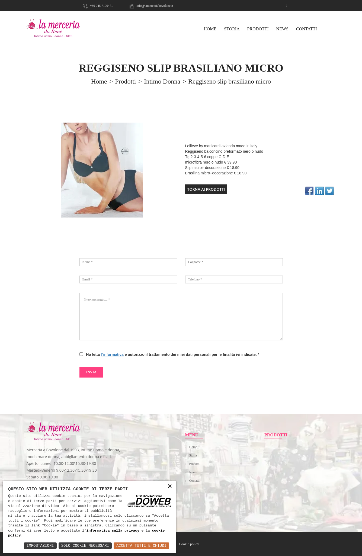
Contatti (306, 29)
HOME (210, 29)
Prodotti (258, 29)
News (282, 29)
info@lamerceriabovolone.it (151, 6)
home (99, 81)
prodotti (125, 81)
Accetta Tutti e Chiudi (141, 545)
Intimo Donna (162, 81)
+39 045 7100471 (98, 6)
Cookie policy (189, 544)
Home (193, 447)
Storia (232, 29)
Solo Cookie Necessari (85, 545)
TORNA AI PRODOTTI (206, 189)
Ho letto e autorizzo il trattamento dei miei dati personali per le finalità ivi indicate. (171, 354)
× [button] (169, 486)
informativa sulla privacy (113, 530)
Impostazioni (40, 545)
